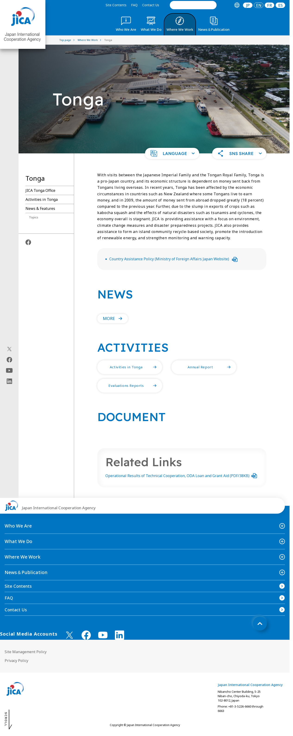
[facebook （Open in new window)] (86, 635)
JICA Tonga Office (40, 190)
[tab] (237, 5)
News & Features (40, 208)
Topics (33, 217)
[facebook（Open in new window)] (9, 359)
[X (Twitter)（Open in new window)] (9, 349)
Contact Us (150, 5)
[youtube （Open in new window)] (102, 635)
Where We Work (23, 557)
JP (248, 5)
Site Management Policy (26, 651)
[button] (172, 153)
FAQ (134, 5)
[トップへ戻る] (260, 623)
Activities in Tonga (41, 199)
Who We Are (18, 526)
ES (280, 5)
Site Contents (116, 5)
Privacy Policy (16, 660)
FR (269, 5)
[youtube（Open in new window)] (9, 370)
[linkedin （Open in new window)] (119, 635)
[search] (193, 5)
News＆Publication (26, 572)
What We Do (18, 541)
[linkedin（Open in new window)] (9, 381)
